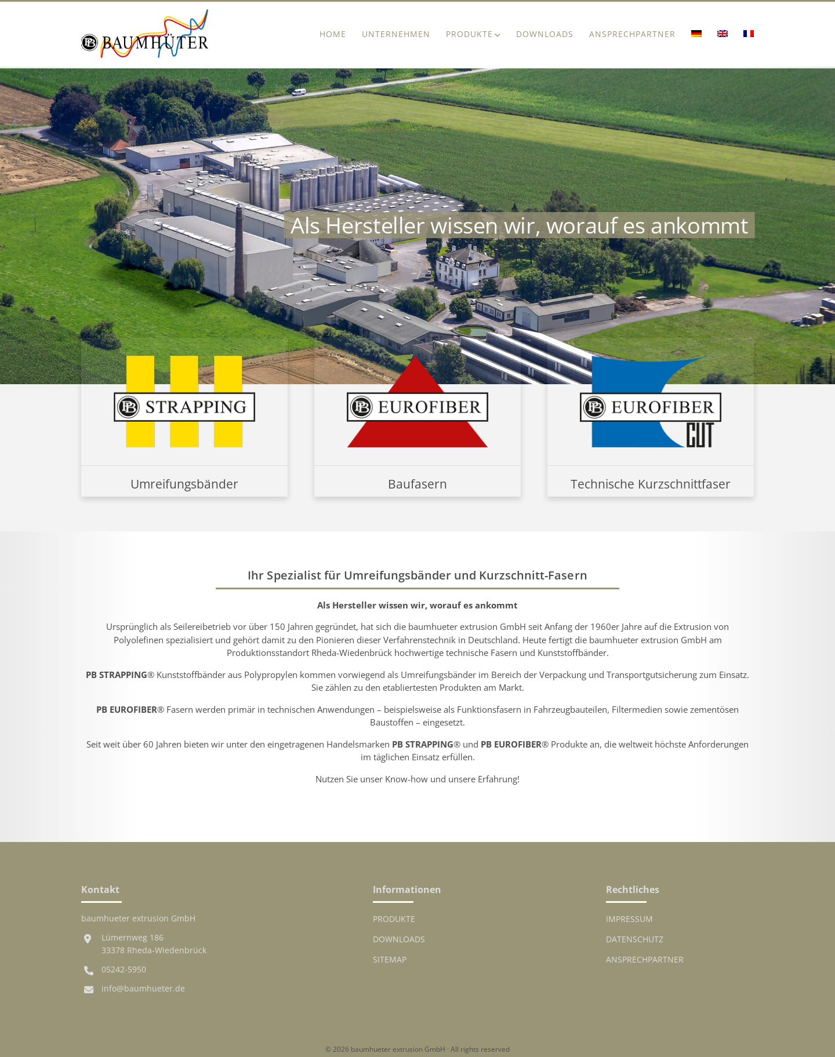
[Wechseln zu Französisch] (744, 34)
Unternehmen (396, 34)
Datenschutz (634, 939)
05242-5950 (123, 969)
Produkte (469, 34)
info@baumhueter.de (143, 988)
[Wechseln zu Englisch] (722, 34)
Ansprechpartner (632, 34)
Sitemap (389, 959)
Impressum (629, 919)
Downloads (544, 34)
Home (333, 34)
